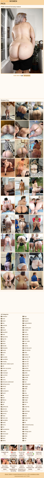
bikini (3, 341)
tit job (25, 420)
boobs (3, 350)
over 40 (26, 359)
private (25, 377)
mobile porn (27, 327)
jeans (3, 436)
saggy (25, 386)
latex (3, 438)
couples (4, 370)
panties (25, 368)
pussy (25, 379)
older (25, 352)
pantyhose (26, 370)
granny (3, 413)
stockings (26, 411)
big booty (4, 336)
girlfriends (4, 406)
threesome (26, 418)
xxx (24, 440)
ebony (3, 386)
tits (24, 422)
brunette (4, 357)
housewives (5, 429)
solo (25, 409)
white (25, 436)
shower (25, 397)
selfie (25, 388)
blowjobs (4, 348)
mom (25, 332)
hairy (3, 415)
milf (24, 325)
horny (3, 424)
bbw (3, 327)
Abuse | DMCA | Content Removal (13, 474)
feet (3, 397)
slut (24, 404)
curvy (3, 379)
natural (25, 336)
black (3, 343)
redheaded (26, 384)
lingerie (25, 321)
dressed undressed (7, 382)
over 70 (26, 366)
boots (3, 352)
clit (2, 366)
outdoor (26, 354)
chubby (4, 361)
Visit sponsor (27, 75)
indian (3, 431)
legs (25, 316)
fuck (3, 402)
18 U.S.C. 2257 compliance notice (30, 474)
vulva (25, 433)
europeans (5, 391)
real (24, 382)
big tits (3, 339)
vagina (25, 429)
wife (25, 438)
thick (25, 415)
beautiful (4, 332)
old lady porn (27, 348)
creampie (4, 373)
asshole (4, 325)
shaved (25, 395)
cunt (3, 377)
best (3, 334)
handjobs (4, 420)
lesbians (26, 318)
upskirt (25, 427)
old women (26, 350)
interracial (4, 433)
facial (3, 393)
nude (25, 343)
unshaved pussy (28, 424)
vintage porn (27, 431)
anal (3, 318)
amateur (4, 316)
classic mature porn (7, 364)
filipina (3, 400)
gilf (2, 404)
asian (3, 321)
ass (2, 323)
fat (2, 395)
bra (2, 354)
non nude (26, 341)
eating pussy (5, 384)
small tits (26, 406)
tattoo (25, 413)
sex (24, 391)
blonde (3, 345)
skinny (25, 402)
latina (3, 440)
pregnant (26, 375)
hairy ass (4, 418)
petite (25, 373)
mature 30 (26, 357)
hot (2, 427)
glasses (4, 409)
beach (3, 330)
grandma (4, 411)
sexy (25, 393)
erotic (3, 388)
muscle (25, 334)
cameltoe (4, 359)
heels (3, 422)
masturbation (27, 323)
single (25, 400)
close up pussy (6, 368)
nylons (25, 345)
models (25, 330)
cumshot (4, 375)
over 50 (26, 361)
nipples (25, 339)
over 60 (26, 364)
